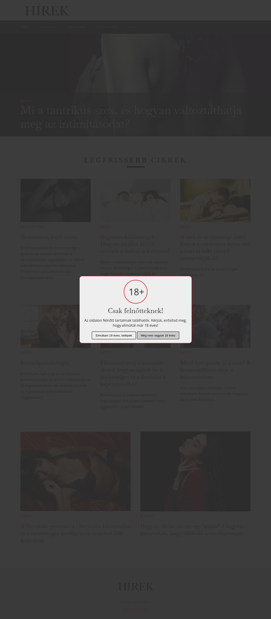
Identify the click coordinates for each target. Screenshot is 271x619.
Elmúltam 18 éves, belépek (114, 335)
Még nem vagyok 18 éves (158, 335)
